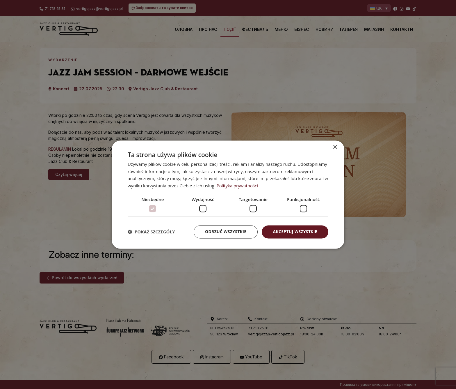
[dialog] (228, 194)
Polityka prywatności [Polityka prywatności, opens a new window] (237, 186)
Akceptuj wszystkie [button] (294, 232)
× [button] (335, 147)
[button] (151, 232)
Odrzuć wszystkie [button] (225, 232)
